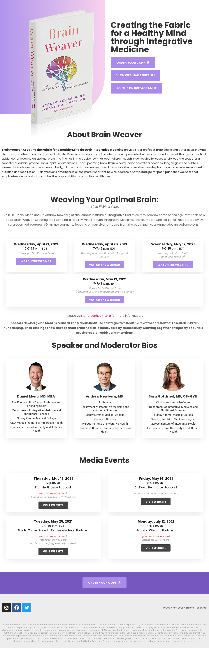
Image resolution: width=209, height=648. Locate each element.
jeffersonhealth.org (97, 316)
